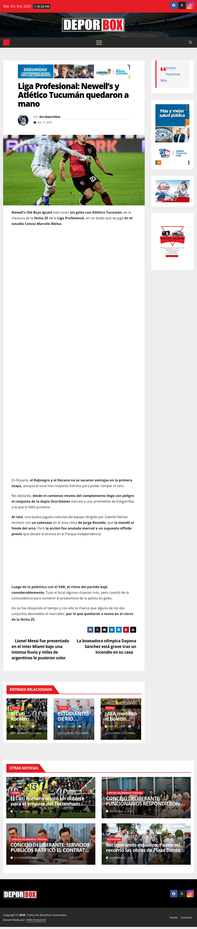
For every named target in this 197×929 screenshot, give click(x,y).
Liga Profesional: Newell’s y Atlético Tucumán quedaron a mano (73, 94)
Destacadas (114, 839)
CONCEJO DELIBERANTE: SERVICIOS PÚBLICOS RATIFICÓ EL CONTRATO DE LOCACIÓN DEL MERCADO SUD (50, 850)
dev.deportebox (49, 117)
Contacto (186, 917)
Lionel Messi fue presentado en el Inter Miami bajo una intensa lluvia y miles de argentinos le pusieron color (40, 649)
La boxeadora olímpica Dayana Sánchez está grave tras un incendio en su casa (106, 646)
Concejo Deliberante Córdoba (124, 792)
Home (173, 917)
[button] (190, 42)
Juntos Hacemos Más (170, 74)
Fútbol (16, 708)
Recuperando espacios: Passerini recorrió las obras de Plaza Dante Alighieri (143, 850)
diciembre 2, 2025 (26, 811)
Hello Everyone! (36, 920)
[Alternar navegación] (99, 42)
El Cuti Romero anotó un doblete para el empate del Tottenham (47, 801)
